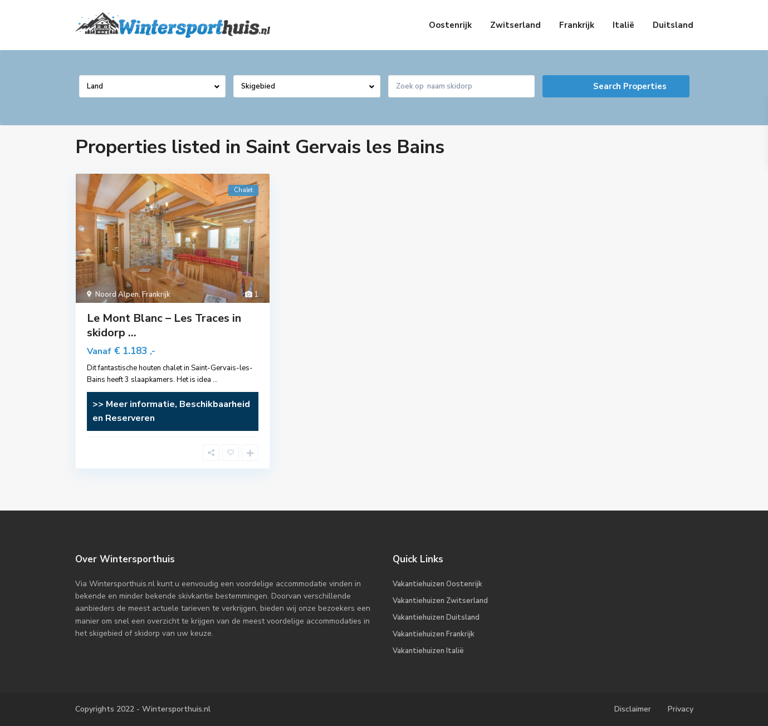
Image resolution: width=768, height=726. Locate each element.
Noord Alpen (117, 295)
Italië (623, 25)
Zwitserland (515, 25)
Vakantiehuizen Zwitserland (440, 601)
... (215, 380)
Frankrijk (576, 25)
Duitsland (673, 25)
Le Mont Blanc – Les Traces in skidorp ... (164, 325)
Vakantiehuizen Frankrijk (434, 634)
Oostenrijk (450, 25)
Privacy (680, 709)
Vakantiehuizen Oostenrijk (437, 584)
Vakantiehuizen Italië (428, 651)
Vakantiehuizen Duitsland (436, 617)
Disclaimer (632, 709)
